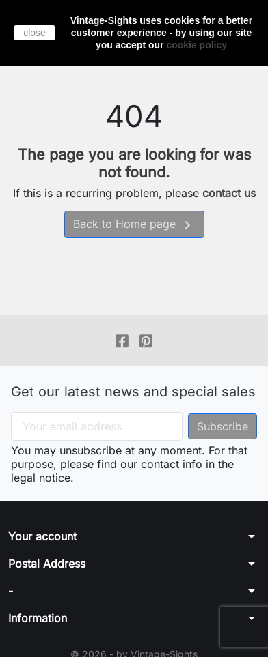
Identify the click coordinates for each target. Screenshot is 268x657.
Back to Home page (134, 225)
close (34, 32)
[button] (134, 536)
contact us (229, 193)
